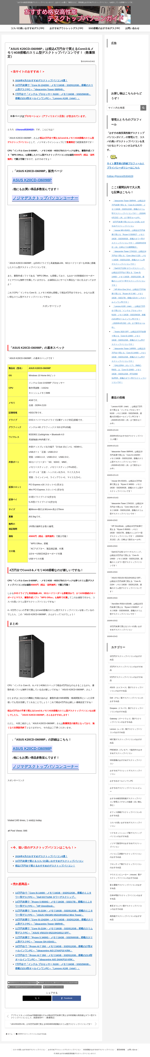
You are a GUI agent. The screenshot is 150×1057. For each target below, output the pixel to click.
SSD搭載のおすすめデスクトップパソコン (98, 1050)
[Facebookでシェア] (66, 998)
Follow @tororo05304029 (120, 176)
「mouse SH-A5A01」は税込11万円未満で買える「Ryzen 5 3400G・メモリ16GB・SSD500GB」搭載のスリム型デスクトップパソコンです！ (126, 486)
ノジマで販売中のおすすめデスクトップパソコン (24, 987)
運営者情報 (121, 1050)
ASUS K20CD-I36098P (32, 180)
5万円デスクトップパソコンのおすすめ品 (22, 982)
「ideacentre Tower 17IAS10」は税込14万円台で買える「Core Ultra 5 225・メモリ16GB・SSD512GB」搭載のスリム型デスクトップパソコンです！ (126, 508)
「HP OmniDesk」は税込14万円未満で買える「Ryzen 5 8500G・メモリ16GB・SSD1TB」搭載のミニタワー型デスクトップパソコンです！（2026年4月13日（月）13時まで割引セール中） (126, 533)
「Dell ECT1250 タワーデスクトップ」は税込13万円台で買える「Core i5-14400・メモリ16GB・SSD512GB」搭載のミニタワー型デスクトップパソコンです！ (126, 558)
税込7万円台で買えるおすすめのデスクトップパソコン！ (45, 865)
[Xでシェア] (37, 998)
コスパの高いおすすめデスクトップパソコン (29, 1050)
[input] (126, 108)
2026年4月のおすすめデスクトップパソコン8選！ (41, 80)
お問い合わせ (132, 1050)
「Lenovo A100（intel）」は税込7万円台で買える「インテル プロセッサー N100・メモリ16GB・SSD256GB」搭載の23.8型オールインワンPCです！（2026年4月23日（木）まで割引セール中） (126, 415)
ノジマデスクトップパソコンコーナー (45, 198)
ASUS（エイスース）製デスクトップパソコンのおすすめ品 (57, 982)
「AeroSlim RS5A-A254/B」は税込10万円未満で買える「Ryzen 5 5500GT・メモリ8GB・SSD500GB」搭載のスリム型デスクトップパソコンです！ (126, 609)
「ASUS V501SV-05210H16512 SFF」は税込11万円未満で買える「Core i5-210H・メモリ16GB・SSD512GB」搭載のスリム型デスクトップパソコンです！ (126, 584)
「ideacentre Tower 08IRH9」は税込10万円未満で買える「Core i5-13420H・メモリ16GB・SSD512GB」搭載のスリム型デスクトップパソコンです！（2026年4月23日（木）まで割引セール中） (126, 460)
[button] (143, 108)
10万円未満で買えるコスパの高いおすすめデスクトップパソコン (49, 861)
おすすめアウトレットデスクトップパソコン (64, 1050)
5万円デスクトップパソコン (53, 987)
